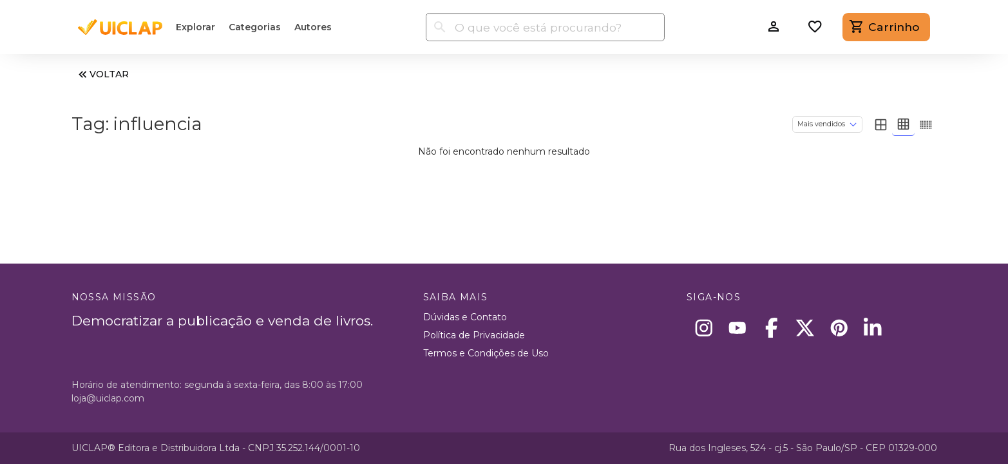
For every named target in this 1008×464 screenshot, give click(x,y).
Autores (313, 27)
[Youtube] (738, 328)
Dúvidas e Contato (465, 317)
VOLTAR (102, 74)
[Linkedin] (873, 328)
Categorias (255, 27)
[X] (805, 328)
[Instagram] (704, 328)
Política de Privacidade (474, 335)
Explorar (195, 27)
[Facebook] (771, 328)
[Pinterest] (839, 328)
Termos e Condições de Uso (486, 353)
